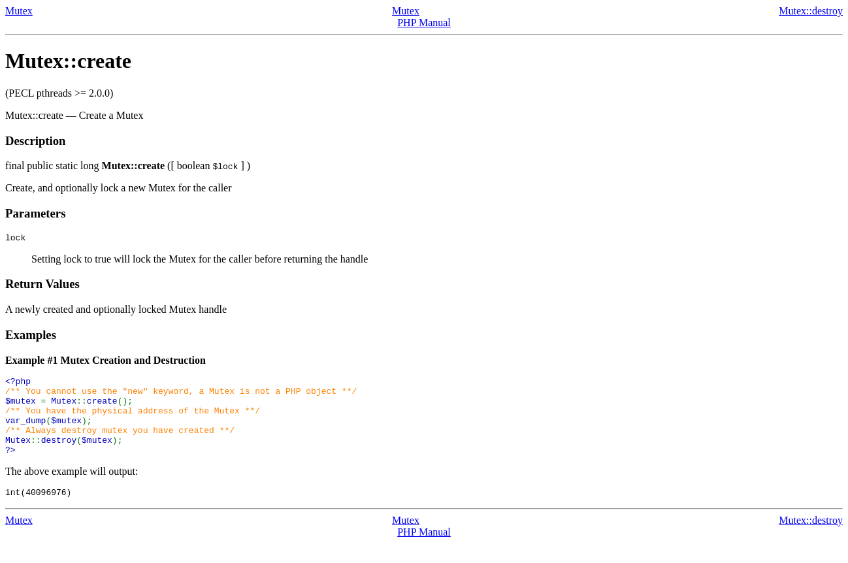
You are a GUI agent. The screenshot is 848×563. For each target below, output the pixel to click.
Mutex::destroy (811, 10)
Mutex (19, 10)
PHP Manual (424, 22)
